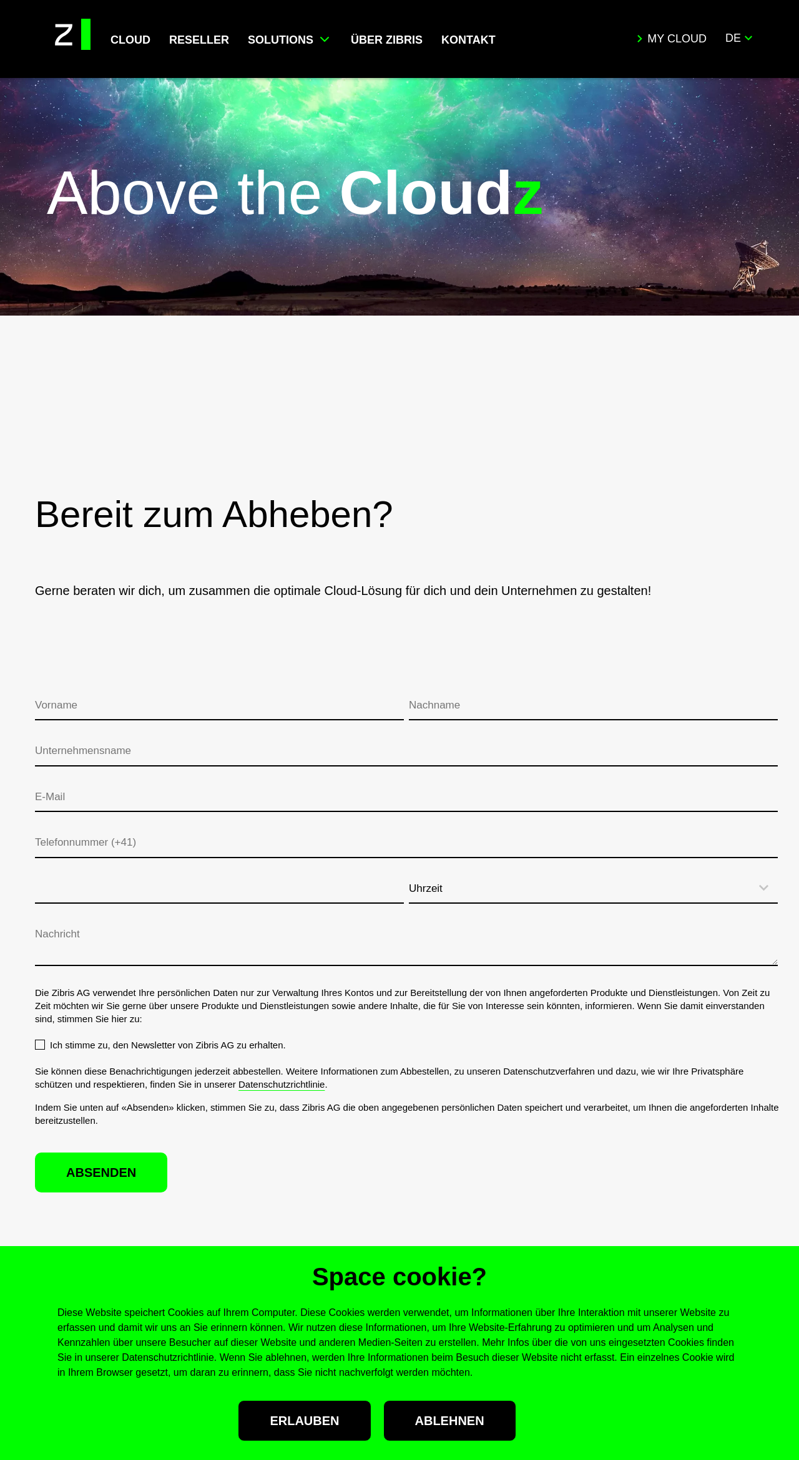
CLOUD (130, 40)
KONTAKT (468, 40)
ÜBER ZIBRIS (387, 40)
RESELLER (199, 40)
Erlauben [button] (304, 1421)
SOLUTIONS (280, 40)
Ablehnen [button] (449, 1421)
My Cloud (671, 38)
